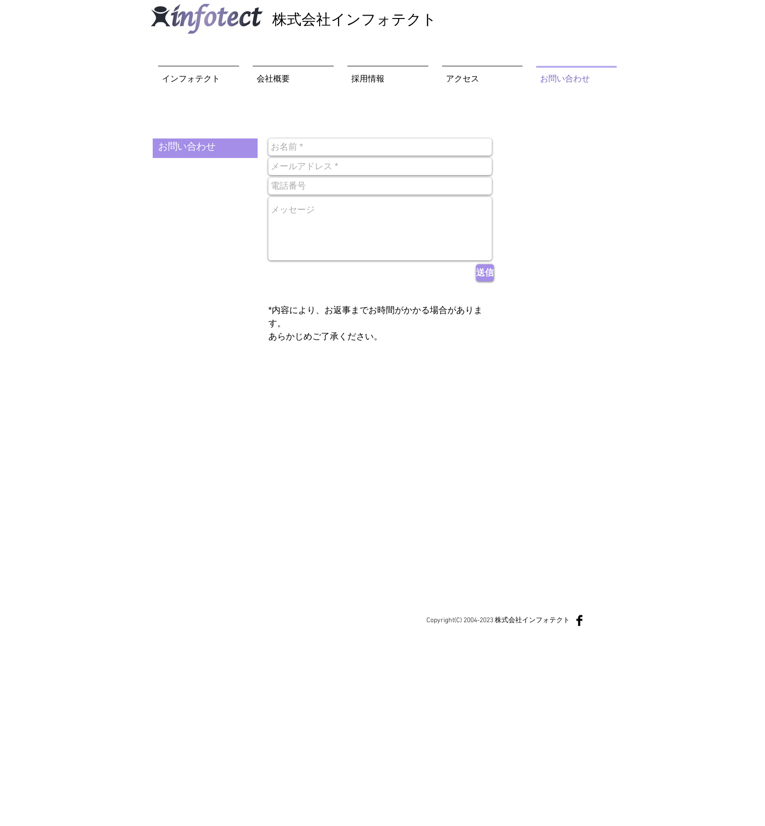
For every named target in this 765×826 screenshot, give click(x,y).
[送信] (485, 272)
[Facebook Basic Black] (579, 620)
